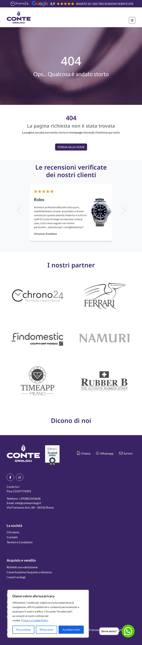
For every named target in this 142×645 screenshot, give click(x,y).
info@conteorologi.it (28, 503)
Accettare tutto (71, 629)
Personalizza (23, 629)
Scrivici (126, 453)
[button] (129, 210)
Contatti (12, 537)
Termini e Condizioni (20, 542)
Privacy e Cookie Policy (34, 620)
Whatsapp (105, 453)
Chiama (83, 453)
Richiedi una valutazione (22, 567)
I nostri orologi (16, 577)
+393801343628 (29, 498)
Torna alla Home (71, 147)
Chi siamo (13, 532)
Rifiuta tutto (46, 629)
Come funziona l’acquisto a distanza (29, 572)
